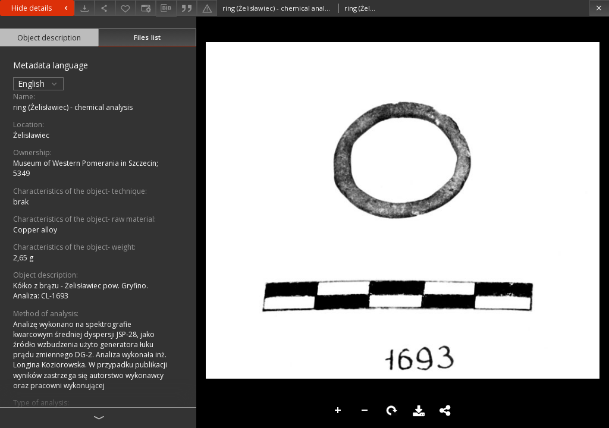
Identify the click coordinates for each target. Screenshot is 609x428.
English (38, 83)
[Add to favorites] (125, 8)
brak (21, 202)
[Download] (84, 8)
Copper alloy (35, 230)
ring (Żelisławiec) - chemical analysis (73, 107)
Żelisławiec (31, 135)
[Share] (105, 8)
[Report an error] (207, 8)
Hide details (41, 8)
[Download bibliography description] (166, 8)
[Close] (599, 8)
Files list (147, 37)
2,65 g (23, 258)
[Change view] (146, 8)
